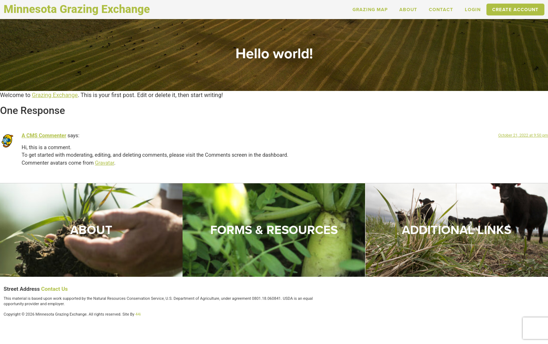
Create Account (515, 9)
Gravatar (104, 163)
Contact (441, 9)
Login (473, 9)
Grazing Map (370, 9)
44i (138, 314)
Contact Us (54, 289)
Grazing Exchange (54, 95)
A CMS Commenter (44, 136)
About (408, 9)
